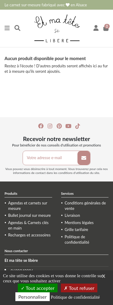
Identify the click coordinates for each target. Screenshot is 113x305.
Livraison (72, 215)
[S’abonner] (83, 158)
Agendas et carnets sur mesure (27, 206)
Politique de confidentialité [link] (75, 297)
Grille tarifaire (76, 229)
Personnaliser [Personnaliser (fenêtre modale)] (32, 297)
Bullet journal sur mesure (29, 215)
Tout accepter (38, 288)
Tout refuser (79, 288)
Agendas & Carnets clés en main (28, 225)
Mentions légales (79, 222)
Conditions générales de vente (85, 206)
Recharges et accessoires (29, 235)
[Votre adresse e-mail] (50, 158)
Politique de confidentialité (77, 239)
